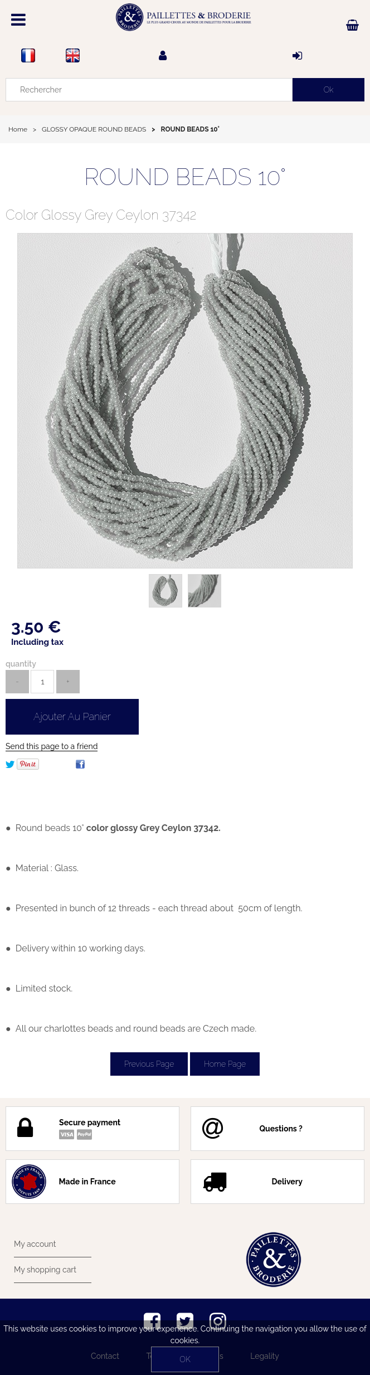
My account (35, 1244)
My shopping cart (45, 1269)
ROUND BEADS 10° (185, 177)
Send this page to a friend (52, 746)
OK (184, 1359)
